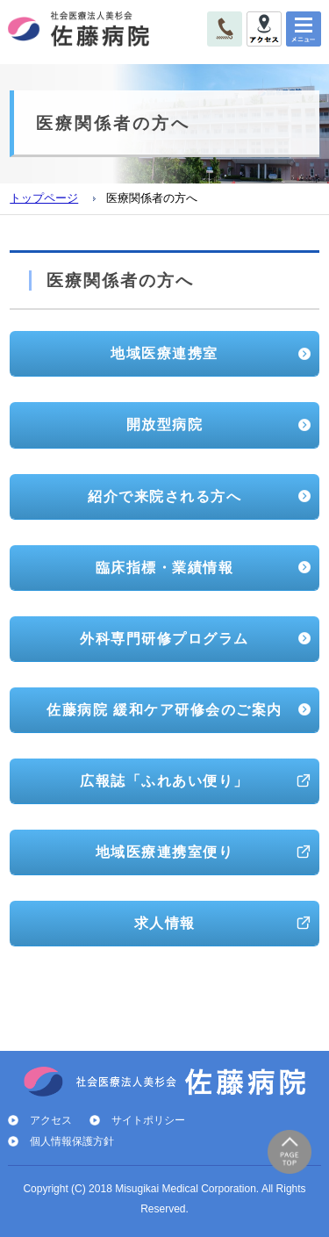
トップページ (44, 198)
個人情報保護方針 (72, 1141)
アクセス (51, 1120)
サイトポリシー (148, 1120)
